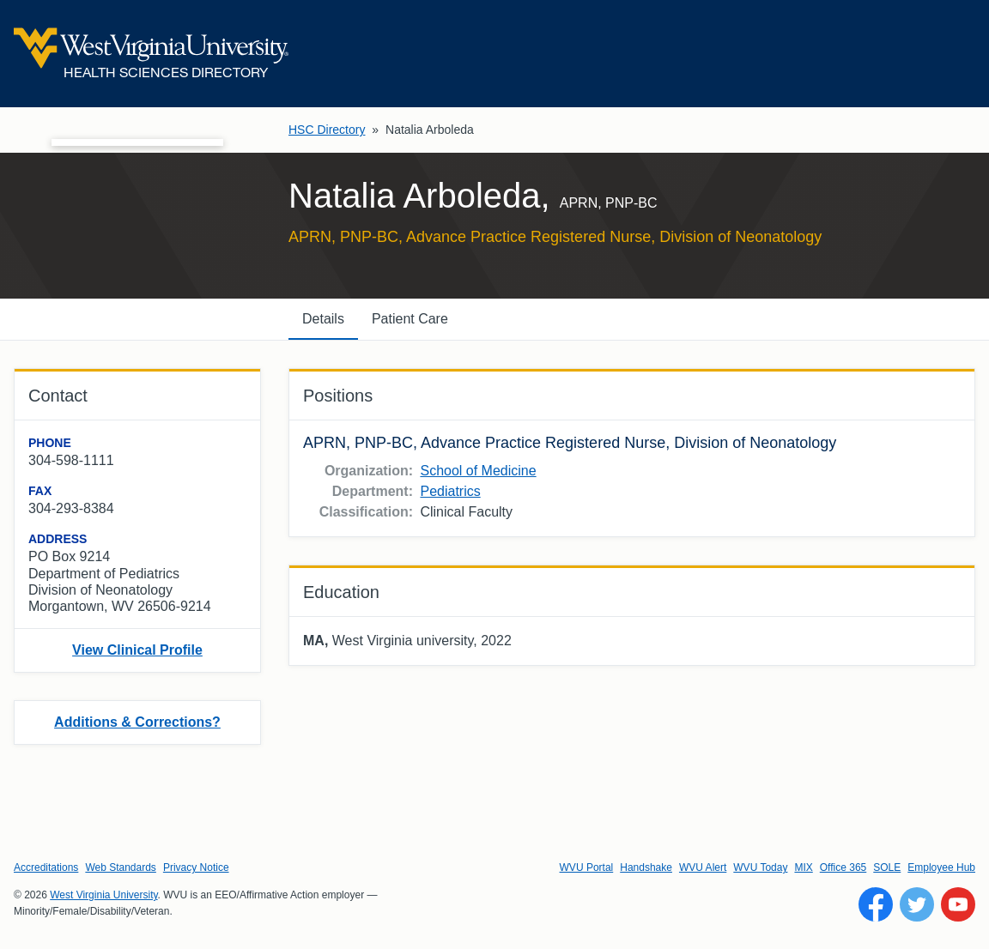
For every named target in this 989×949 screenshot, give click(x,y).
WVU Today (760, 867)
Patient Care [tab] (410, 318)
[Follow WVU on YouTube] (958, 904)
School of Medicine (478, 470)
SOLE (887, 867)
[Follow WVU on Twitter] (917, 904)
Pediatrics (450, 491)
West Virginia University (103, 895)
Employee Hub (941, 867)
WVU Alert (702, 867)
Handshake (646, 867)
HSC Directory (326, 129)
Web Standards (120, 867)
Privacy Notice (196, 867)
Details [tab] (323, 318)
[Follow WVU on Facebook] (876, 904)
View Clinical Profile (137, 650)
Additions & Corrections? (137, 722)
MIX (803, 867)
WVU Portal (587, 867)
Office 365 (843, 867)
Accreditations (46, 867)
